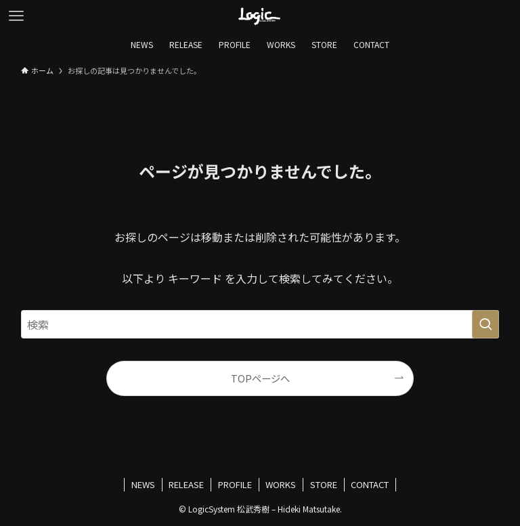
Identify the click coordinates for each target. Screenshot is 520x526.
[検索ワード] (260, 324)
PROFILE (235, 484)
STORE (323, 484)
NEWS (143, 484)
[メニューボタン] (16, 16)
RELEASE (186, 484)
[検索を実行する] (485, 324)
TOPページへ (260, 378)
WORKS (280, 484)
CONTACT (370, 484)
